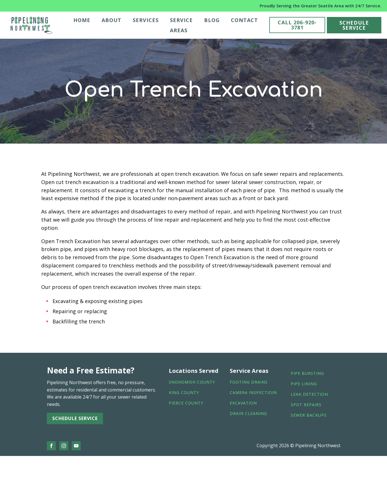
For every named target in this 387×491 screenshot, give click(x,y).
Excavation (243, 403)
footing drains (249, 382)
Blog (212, 20)
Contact (244, 20)
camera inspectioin (253, 392)
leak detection (309, 394)
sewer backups (309, 415)
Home (81, 20)
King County (184, 392)
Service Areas (181, 25)
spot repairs (306, 405)
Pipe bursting (307, 373)
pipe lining (304, 384)
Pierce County (186, 403)
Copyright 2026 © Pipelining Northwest (298, 445)
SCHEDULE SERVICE (354, 25)
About (111, 20)
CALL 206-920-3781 (297, 25)
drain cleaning (248, 413)
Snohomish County (192, 382)
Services (146, 20)
